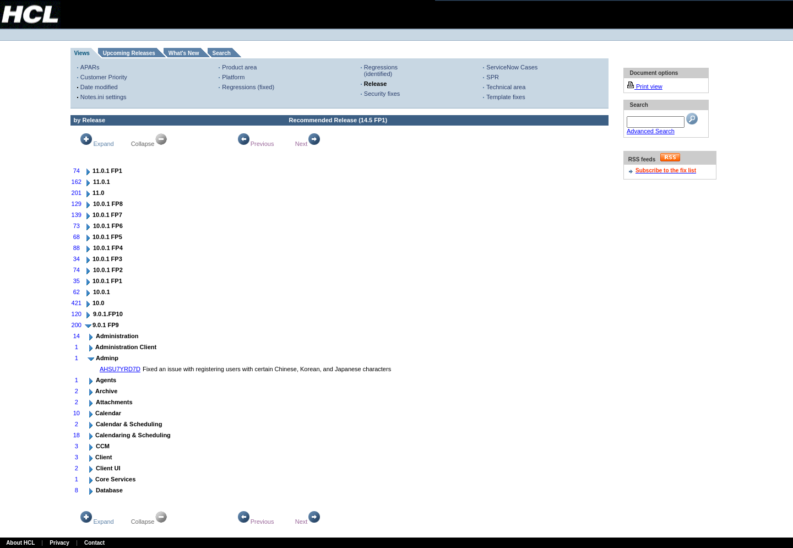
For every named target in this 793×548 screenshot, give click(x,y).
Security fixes (382, 93)
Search (222, 53)
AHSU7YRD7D (120, 369)
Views (82, 53)
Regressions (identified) (381, 70)
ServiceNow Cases (511, 67)
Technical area (505, 87)
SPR (492, 77)
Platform (233, 77)
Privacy (59, 543)
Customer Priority (103, 77)
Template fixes (505, 97)
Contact (94, 543)
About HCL (20, 543)
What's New (184, 53)
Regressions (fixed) (248, 87)
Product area (239, 67)
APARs (90, 67)
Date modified (99, 87)
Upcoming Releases (129, 53)
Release (375, 83)
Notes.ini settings (103, 97)
